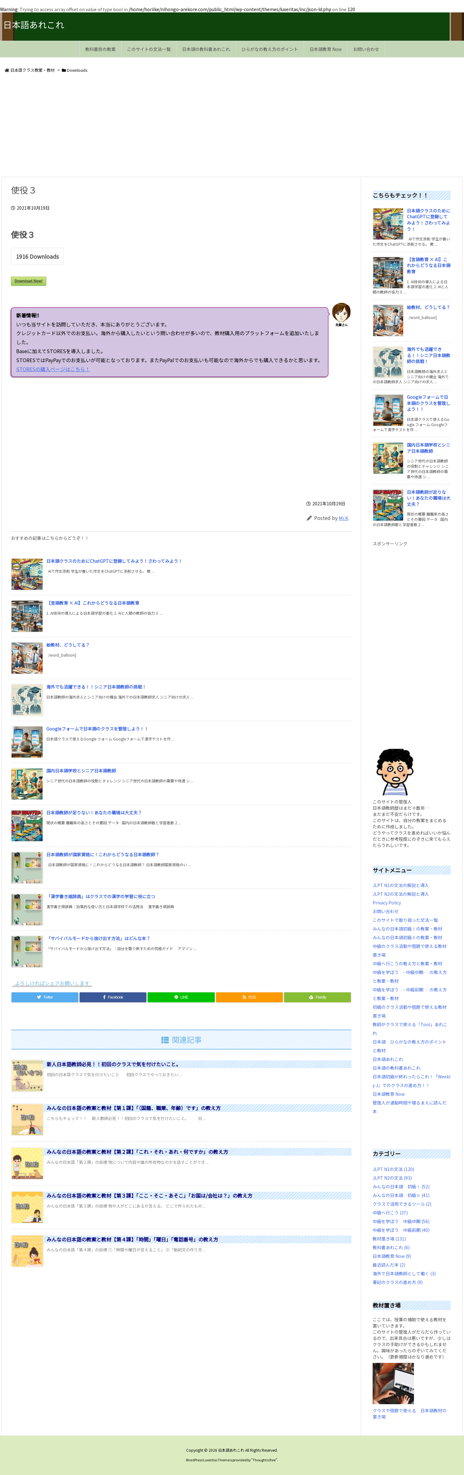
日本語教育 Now (389, 1094)
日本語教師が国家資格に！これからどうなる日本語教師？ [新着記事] (102, 854)
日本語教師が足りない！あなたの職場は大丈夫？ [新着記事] (94, 812)
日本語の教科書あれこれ (396, 1068)
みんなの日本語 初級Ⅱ (401, 1195)
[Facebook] (113, 997)
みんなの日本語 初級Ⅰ (401, 1186)
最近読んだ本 (389, 1265)
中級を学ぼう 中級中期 (401, 1221)
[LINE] (181, 997)
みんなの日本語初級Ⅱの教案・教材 (407, 937)
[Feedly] (317, 997)
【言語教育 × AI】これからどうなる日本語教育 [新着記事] (92, 603)
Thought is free (264, 1459)
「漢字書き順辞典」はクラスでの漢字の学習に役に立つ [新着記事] (100, 896)
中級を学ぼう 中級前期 (401, 1230)
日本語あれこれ (388, 1059)
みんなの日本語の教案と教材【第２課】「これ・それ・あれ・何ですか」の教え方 (137, 1151)
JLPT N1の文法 (393, 1169)
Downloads (77, 70)
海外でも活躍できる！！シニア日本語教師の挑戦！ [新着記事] (96, 687)
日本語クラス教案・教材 (32, 70)
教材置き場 (389, 1239)
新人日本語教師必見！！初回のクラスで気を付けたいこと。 (114, 1064)
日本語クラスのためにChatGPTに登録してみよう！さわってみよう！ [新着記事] (114, 561)
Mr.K (343, 518)
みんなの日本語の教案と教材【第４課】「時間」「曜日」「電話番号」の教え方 (132, 1239)
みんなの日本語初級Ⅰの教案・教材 (407, 929)
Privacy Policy (387, 902)
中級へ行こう (390, 1212)
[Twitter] (44, 997)
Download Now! (29, 281)
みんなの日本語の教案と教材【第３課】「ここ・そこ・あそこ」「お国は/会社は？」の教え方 (149, 1195)
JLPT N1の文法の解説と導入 (401, 885)
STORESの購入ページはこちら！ (155, 369)
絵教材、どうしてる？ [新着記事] (68, 645)
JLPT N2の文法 (392, 1178)
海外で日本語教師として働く (404, 1273)
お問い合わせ (386, 911)
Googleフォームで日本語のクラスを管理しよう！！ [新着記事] (97, 729)
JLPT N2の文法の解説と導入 (401, 894)
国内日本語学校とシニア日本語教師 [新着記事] (81, 770)
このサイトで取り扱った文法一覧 (405, 920)
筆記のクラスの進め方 (398, 1282)
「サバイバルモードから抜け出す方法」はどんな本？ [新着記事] (98, 938)
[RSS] (249, 997)
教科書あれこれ (391, 1247)
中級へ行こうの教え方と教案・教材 (407, 963)
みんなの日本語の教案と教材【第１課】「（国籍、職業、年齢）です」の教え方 (134, 1108)
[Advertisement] (188, 125)
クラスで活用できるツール (402, 1204)
